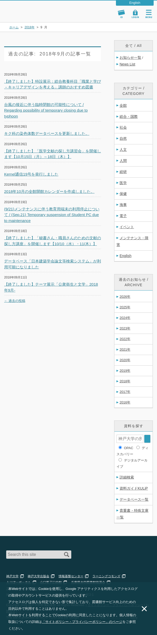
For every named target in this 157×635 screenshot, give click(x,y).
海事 (123, 205)
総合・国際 (129, 116)
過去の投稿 (14, 301)
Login (135, 14)
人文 (123, 149)
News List (127, 64)
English (125, 256)
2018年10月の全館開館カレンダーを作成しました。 (49, 191)
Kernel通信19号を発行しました (31, 174)
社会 (123, 127)
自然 (123, 138)
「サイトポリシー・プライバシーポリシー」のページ (82, 622)
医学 (123, 183)
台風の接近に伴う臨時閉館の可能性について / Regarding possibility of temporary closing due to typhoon (46, 110)
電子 (123, 216)
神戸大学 (12, 576)
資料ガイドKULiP (134, 488)
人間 (123, 161)
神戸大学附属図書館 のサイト (27, 15)
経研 (123, 172)
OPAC (128, 448)
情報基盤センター (71, 576)
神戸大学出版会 (38, 576)
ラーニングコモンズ (106, 576)
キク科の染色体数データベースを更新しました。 (46, 133)
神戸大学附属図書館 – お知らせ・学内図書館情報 (34, 9)
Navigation (148, 14)
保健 (123, 194)
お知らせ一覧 (130, 57)
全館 (123, 105)
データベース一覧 (134, 499)
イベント (127, 227)
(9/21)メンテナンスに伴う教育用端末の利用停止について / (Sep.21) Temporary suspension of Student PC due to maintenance (51, 215)
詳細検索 (127, 477)
